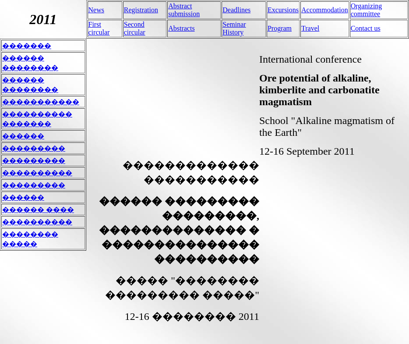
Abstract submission (184, 10)
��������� (33, 148)
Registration (141, 10)
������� (26, 46)
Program (280, 28)
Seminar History (234, 28)
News (96, 10)
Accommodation (324, 10)
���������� (37, 173)
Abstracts (181, 28)
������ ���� (38, 209)
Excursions (283, 10)
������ (23, 136)
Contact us (366, 28)
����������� (40, 102)
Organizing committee (366, 10)
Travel (310, 28)
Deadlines (236, 10)
